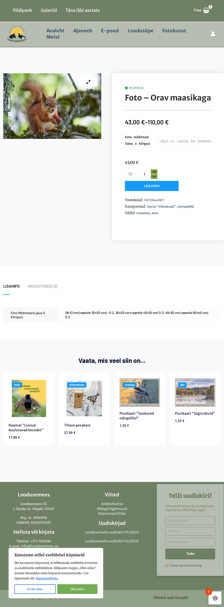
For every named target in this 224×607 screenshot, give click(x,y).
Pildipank (22, 10)
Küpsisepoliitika (47, 578)
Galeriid (49, 10)
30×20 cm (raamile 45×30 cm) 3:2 (139, 313)
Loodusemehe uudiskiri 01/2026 (112, 532)
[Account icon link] (212, 33)
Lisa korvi (152, 186)
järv (182, 384)
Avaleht (56, 31)
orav (155, 213)
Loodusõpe (142, 31)
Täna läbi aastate (82, 10)
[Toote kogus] (144, 174)
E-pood (111, 31)
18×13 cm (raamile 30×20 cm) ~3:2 (89, 313)
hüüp (17, 384)
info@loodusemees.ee (40, 546)
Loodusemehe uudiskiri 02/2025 (112, 541)
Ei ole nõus (35, 589)
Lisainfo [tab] (11, 286)
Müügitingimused (112, 509)
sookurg (129, 384)
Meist (53, 37)
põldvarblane (76, 384)
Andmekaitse (112, 504)
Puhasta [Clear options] (204, 141)
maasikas (143, 213)
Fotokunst (177, 31)
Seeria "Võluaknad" (161, 207)
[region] (56, 573)
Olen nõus (77, 589)
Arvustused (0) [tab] (42, 286)
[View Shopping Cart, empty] (203, 10)
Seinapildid (186, 207)
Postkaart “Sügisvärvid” (195, 413)
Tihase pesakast (77, 425)
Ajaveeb (83, 31)
